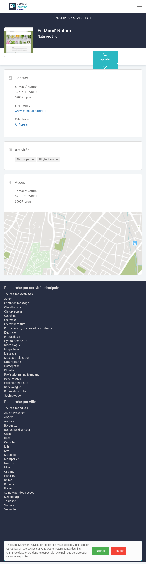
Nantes (9, 463)
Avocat (8, 299)
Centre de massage (16, 303)
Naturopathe (12, 362)
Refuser (119, 550)
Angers (8, 417)
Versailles (10, 509)
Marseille (10, 455)
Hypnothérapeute (15, 341)
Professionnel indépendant (21, 374)
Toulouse (10, 501)
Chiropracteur (13, 311)
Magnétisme (12, 349)
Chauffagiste (12, 307)
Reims (8, 480)
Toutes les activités (18, 294)
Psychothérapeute (16, 383)
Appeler (21, 124)
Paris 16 (9, 476)
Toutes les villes (16, 408)
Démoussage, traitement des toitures (28, 328)
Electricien (10, 332)
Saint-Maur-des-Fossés (19, 492)
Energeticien (12, 336)
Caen (7, 434)
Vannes (9, 505)
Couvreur (10, 320)
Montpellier (11, 459)
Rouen (8, 488)
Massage (10, 353)
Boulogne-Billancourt (17, 429)
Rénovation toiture (16, 391)
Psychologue (12, 378)
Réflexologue (12, 387)
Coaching (10, 315)
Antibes (9, 421)
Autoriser (100, 550)
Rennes (9, 484)
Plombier (10, 370)
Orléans (9, 471)
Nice (7, 467)
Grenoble (10, 442)
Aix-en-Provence (14, 413)
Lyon (7, 450)
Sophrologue (12, 395)
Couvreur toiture (14, 324)
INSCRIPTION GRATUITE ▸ (73, 18)
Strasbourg (11, 497)
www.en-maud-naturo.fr (30, 111)
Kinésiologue (12, 345)
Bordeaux (10, 425)
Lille (6, 446)
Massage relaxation (17, 357)
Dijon (7, 438)
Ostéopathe (11, 366)
